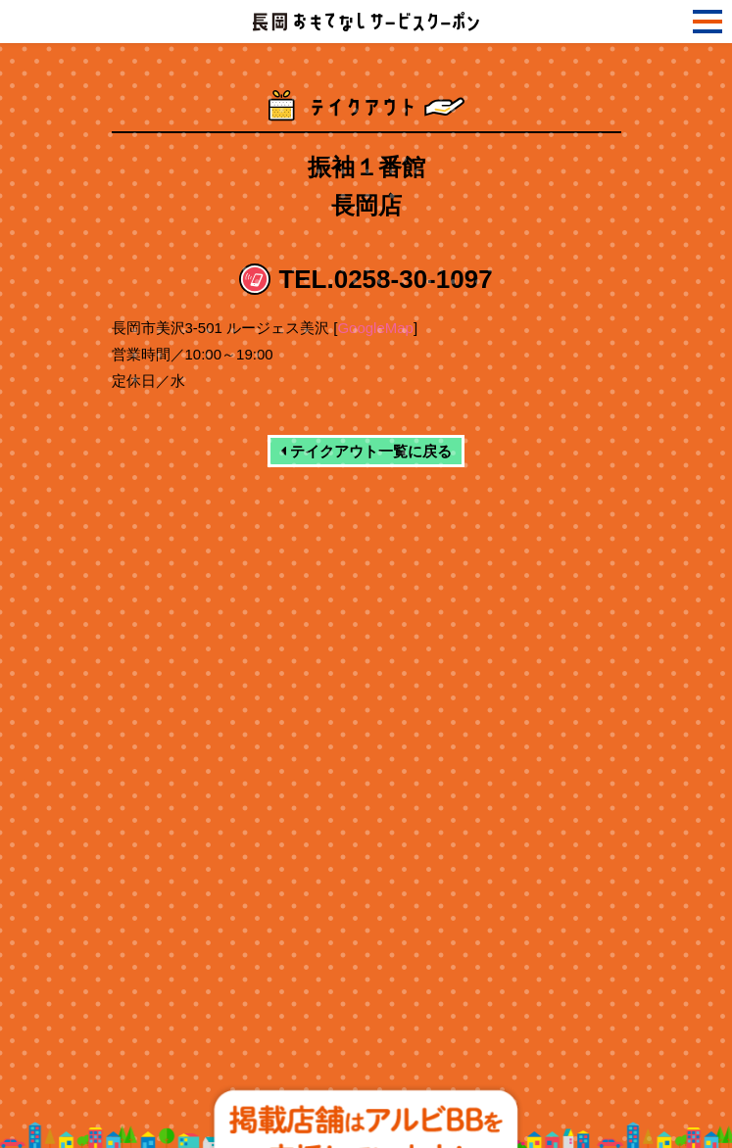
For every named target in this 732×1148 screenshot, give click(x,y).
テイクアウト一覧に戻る (366, 451)
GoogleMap (375, 327)
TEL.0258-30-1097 (385, 279)
